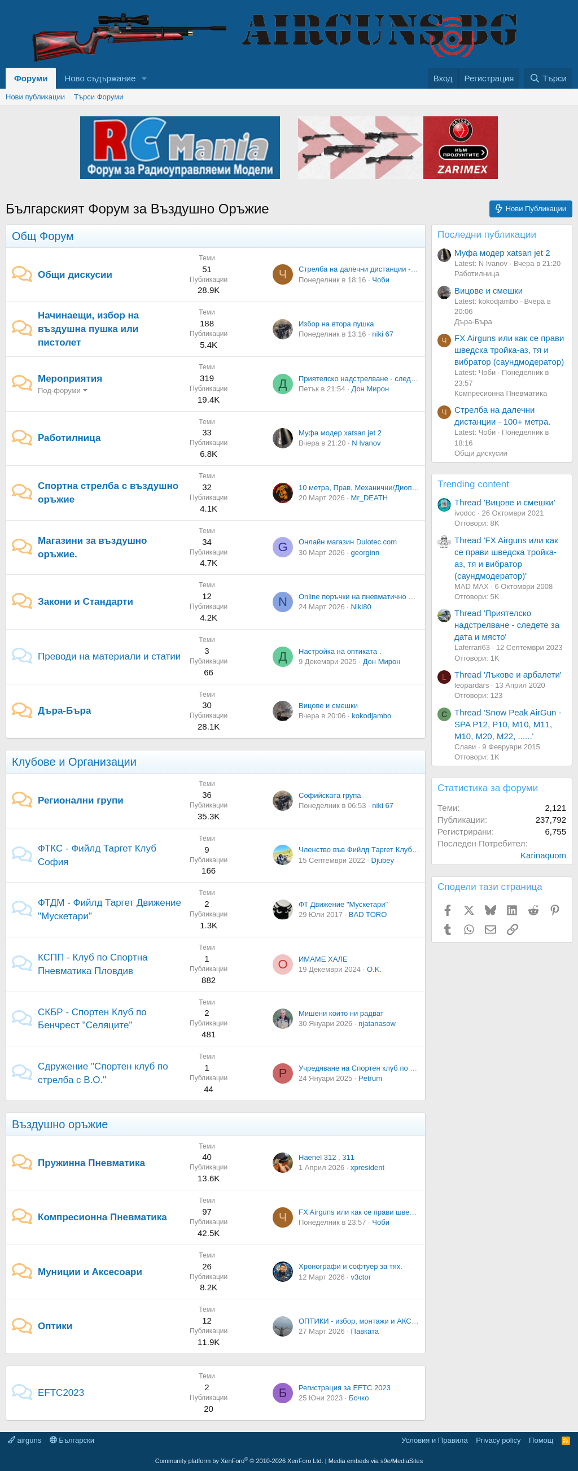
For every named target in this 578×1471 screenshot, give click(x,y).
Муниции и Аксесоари (90, 1272)
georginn (365, 552)
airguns (24, 1440)
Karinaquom (543, 855)
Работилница (69, 438)
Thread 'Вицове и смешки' (504, 502)
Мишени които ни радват (341, 1013)
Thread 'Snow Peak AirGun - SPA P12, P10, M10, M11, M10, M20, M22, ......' (508, 724)
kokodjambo (371, 716)
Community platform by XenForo (239, 1460)
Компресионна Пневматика (102, 1217)
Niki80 (361, 607)
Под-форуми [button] (59, 390)
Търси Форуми (98, 97)
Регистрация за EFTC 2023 (345, 1387)
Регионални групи (81, 800)
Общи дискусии (75, 274)
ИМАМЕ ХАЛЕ (323, 959)
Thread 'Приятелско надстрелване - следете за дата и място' (506, 624)
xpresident (367, 1167)
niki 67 (382, 334)
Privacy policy (498, 1440)
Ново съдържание (99, 78)
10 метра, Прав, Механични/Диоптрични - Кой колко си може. (403, 487)
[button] (144, 78)
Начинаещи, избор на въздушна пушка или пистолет (88, 329)
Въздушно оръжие (60, 1124)
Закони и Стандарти (85, 601)
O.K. (374, 969)
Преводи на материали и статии (109, 656)
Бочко (359, 1398)
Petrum (370, 1078)
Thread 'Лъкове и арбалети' (508, 674)
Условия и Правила (434, 1440)
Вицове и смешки (328, 705)
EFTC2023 (61, 1392)
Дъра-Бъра (64, 710)
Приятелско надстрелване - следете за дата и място (388, 378)
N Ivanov (366, 443)
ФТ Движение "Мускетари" (343, 904)
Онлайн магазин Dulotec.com (348, 542)
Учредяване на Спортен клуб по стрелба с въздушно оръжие (402, 1068)
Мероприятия (70, 378)
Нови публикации (35, 97)
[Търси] (548, 78)
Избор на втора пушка (336, 324)
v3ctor (361, 1277)
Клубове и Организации (74, 762)
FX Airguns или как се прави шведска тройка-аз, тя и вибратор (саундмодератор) (509, 349)
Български (72, 1440)
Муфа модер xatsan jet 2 (340, 433)
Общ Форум (43, 236)
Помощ (541, 1440)
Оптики (55, 1326)
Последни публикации (486, 234)
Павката (365, 1331)
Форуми (30, 78)
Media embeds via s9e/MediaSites (376, 1460)
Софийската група (330, 795)
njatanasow (377, 1023)
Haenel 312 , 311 (326, 1157)
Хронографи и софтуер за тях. (350, 1266)
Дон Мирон (370, 389)
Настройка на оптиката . (340, 651)
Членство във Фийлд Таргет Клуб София (368, 849)
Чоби (380, 280)
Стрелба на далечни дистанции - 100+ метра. (376, 269)
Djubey (382, 860)
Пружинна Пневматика (91, 1163)
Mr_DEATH (369, 498)
